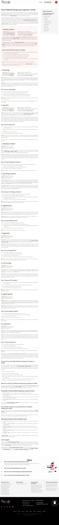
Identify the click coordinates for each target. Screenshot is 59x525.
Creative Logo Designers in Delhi (5, 489)
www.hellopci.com (12, 108)
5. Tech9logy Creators (47, 22)
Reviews (44, 511)
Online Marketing (25, 503)
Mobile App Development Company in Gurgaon (52, 483)
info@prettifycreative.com (10, 33)
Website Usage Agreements (33, 513)
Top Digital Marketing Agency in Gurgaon (21, 483)
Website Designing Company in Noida (35, 488)
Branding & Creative (26, 502)
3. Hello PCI (45, 19)
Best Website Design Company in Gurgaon (36, 485)
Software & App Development (28, 505)
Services (22, 511)
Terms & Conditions (25, 513)
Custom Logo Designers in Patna (5, 493)
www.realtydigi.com (12, 73)
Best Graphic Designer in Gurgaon (5, 487)
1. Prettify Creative (47, 16)
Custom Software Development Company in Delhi (51, 486)
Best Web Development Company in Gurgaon (36, 486)
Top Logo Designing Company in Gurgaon (6, 483)
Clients (34, 511)
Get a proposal (47, 1)
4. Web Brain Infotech (47, 21)
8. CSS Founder (46, 27)
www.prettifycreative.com (10, 32)
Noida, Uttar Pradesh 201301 (27, 34)
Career (30, 511)
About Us (15, 511)
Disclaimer (40, 513)
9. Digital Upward (46, 29)
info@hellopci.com (10, 109)
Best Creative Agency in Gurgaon (5, 486)
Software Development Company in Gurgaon (51, 489)
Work (19, 511)
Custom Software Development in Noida (51, 490)
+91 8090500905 (11, 110)
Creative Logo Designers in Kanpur (5, 494)
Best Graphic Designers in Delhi (5, 490)
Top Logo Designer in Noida (4, 488)
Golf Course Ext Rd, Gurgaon (27, 75)
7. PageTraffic (46, 25)
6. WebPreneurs (46, 24)
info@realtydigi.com (10, 74)
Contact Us (39, 511)
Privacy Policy (19, 513)
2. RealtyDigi (46, 18)
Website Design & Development (28, 500)
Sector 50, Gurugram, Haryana (28, 110)
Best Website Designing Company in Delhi (36, 489)
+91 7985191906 (12, 34)
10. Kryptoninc (46, 30)
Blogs (27, 511)
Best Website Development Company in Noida (36, 487)
